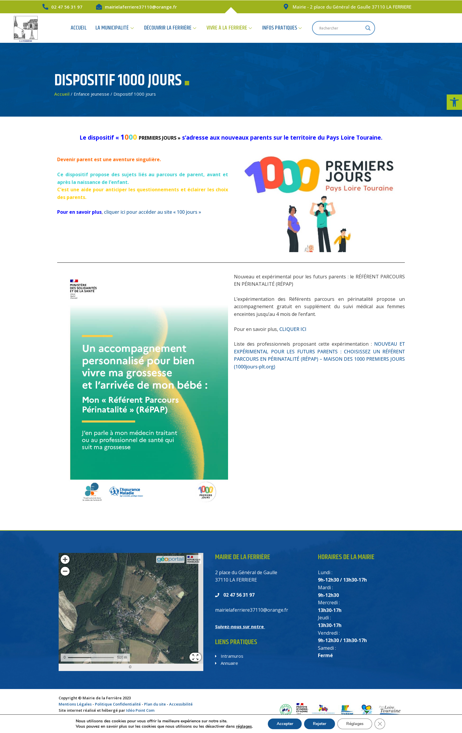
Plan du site (155, 704)
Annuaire (226, 663)
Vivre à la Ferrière (272, 28)
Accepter (284, 724)
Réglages (355, 724)
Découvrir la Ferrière (214, 28)
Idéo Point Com (140, 710)
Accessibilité (181, 704)
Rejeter (319, 724)
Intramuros (229, 656)
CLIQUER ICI (292, 329)
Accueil (123, 28)
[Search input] (384, 28)
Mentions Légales (75, 704)
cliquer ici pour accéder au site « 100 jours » (152, 212)
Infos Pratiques (325, 28)
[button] (454, 102)
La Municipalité (159, 28)
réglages (244, 726)
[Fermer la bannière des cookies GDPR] (380, 724)
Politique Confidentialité (118, 704)
